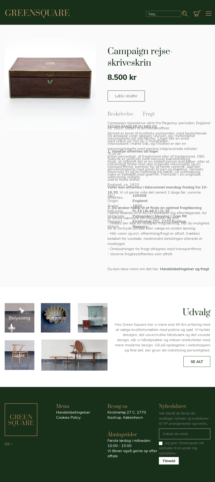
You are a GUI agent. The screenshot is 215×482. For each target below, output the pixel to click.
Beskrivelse (120, 113)
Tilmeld (168, 460)
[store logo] (37, 13)
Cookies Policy (68, 417)
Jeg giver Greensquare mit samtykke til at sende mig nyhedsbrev (181, 448)
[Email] (184, 434)
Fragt (149, 113)
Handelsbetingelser (73, 412)
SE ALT (197, 361)
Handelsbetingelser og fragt (184, 268)
